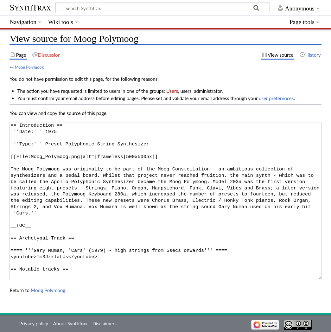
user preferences (276, 98)
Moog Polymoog (29, 67)
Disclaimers (104, 323)
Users (172, 91)
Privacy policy (33, 323)
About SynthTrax (70, 323)
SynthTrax (30, 7)
